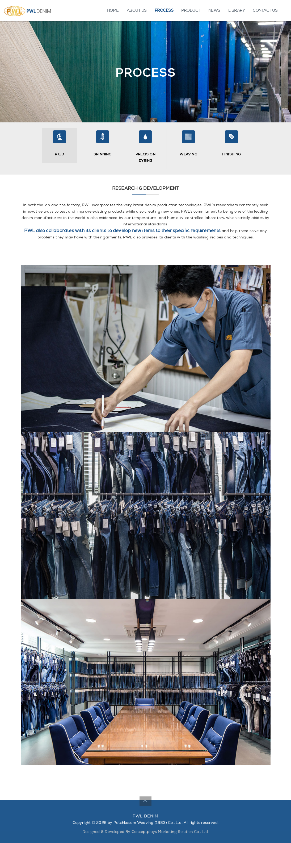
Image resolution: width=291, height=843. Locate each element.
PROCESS (164, 10)
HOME (113, 10)
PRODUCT (190, 10)
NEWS (214, 10)
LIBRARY (236, 10)
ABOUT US (137, 10)
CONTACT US (265, 10)
